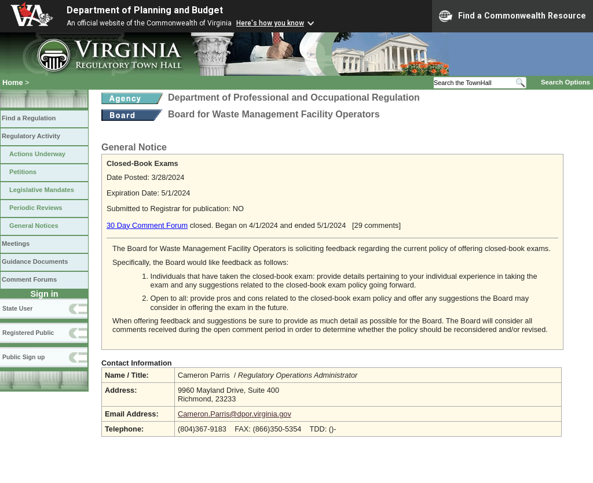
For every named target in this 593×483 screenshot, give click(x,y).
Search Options (565, 82)
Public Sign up (23, 356)
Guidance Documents (35, 261)
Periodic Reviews (36, 207)
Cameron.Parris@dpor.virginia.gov (234, 414)
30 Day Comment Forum (147, 225)
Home (12, 82)
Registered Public (28, 332)
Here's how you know (270, 23)
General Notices (33, 225)
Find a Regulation (29, 118)
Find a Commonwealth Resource (512, 16)
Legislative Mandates (41, 189)
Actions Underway (37, 153)
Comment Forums (29, 279)
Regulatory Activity (31, 135)
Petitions (22, 171)
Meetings (16, 243)
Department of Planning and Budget (145, 10)
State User (17, 308)
